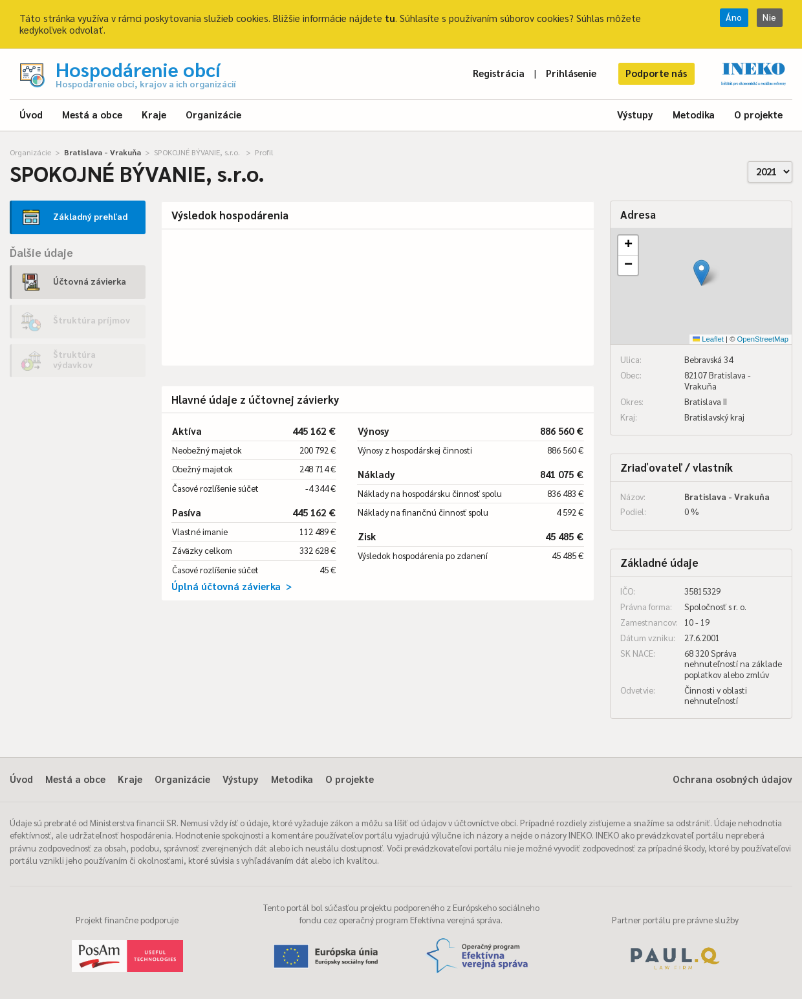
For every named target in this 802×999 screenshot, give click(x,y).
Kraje (154, 114)
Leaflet (708, 339)
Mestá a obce (92, 114)
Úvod (31, 114)
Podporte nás (656, 73)
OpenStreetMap (762, 339)
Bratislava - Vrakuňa (102, 152)
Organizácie (213, 114)
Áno (734, 17)
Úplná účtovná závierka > (231, 586)
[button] (701, 272)
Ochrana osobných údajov (732, 779)
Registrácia (499, 73)
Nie (770, 17)
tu (390, 18)
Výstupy (635, 114)
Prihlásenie (571, 73)
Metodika (694, 114)
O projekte (758, 114)
